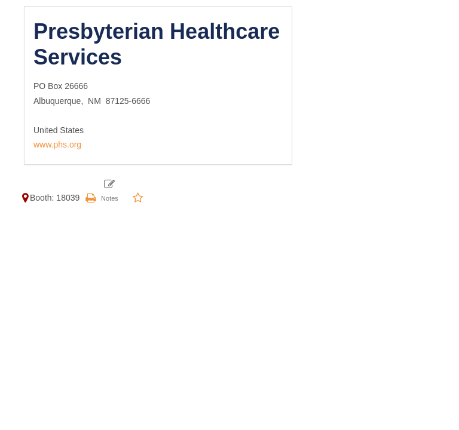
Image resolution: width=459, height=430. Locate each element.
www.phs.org (57, 144)
